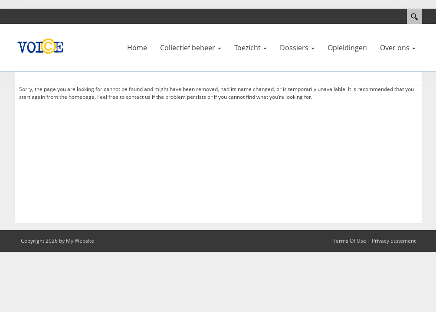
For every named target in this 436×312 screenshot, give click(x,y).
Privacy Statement (394, 240)
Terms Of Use (349, 240)
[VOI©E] (40, 45)
